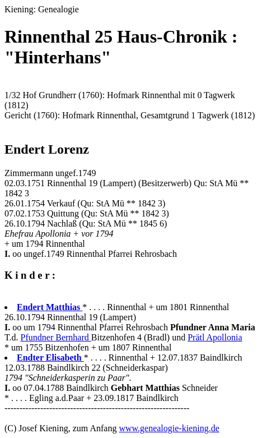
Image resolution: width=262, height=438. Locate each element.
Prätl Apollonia (215, 337)
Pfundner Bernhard (56, 337)
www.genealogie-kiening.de (169, 428)
